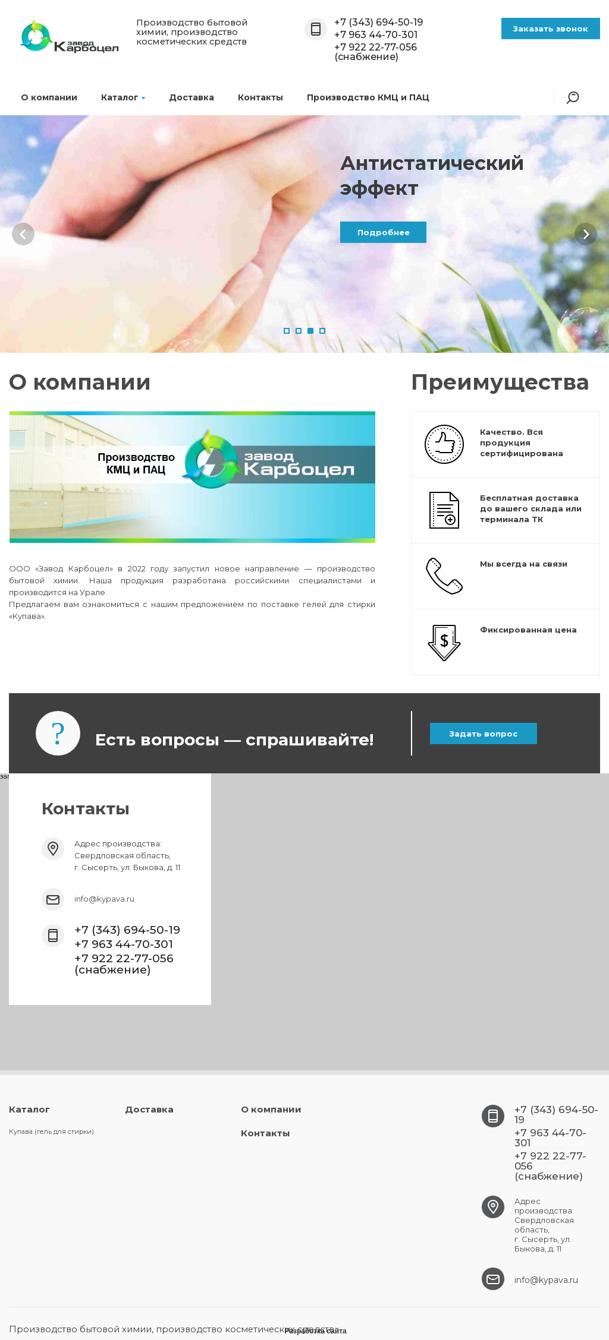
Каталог (123, 97)
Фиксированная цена (528, 629)
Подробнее (383, 232)
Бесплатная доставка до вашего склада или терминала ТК (531, 508)
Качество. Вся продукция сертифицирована (521, 442)
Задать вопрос (483, 733)
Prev (23, 234)
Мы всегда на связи (523, 563)
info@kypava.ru (104, 898)
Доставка (191, 97)
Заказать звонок (550, 28)
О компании (49, 97)
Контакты (260, 97)
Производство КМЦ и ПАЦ (368, 97)
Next (586, 234)
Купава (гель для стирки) (51, 1131)
